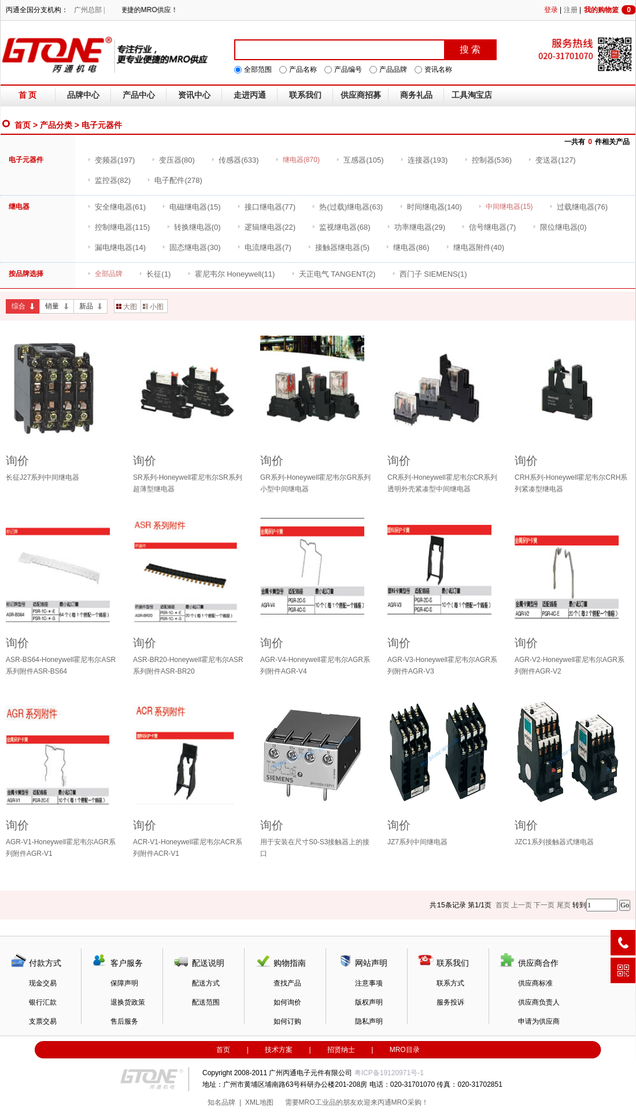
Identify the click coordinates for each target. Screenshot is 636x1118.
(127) (551, 160)
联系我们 (305, 95)
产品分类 (56, 125)
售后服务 (124, 1021)
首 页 (28, 95)
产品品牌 (393, 69)
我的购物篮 (610, 9)
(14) (116, 247)
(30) (191, 247)
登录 (551, 10)
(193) (424, 160)
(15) (191, 207)
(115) (118, 227)
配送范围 (206, 1002)
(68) (341, 227)
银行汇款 (43, 1002)
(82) (109, 180)
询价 (17, 460)
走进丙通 (250, 95)
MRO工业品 (317, 1102)
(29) (416, 227)
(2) (333, 274)
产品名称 (303, 69)
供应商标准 (535, 983)
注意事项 (369, 983)
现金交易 (43, 983)
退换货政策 (127, 1002)
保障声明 (124, 983)
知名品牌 (221, 1102)
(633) (234, 160)
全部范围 (258, 69)
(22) (266, 227)
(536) (488, 160)
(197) (111, 160)
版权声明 (369, 1002)
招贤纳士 (341, 1050)
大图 (126, 307)
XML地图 (259, 1102)
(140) (431, 207)
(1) (155, 274)
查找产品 (287, 983)
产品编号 (348, 69)
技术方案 (279, 1050)
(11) (231, 274)
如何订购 (287, 1021)
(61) (116, 207)
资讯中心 (194, 95)
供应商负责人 (539, 1002)
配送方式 (206, 983)
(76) (578, 207)
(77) (266, 207)
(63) (347, 207)
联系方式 (450, 983)
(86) (407, 247)
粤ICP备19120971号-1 (389, 1073)
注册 (571, 10)
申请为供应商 (539, 1021)
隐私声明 (369, 1021)
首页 (22, 125)
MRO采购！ (409, 1102)
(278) (174, 180)
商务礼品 (416, 95)
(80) (173, 160)
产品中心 (139, 95)
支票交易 (43, 1021)
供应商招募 (361, 95)
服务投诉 (450, 1002)
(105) (359, 160)
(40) (475, 247)
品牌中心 (83, 95)
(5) (338, 247)
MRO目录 (405, 1050)
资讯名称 (438, 69)
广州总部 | (89, 10)
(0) (194, 227)
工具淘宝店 (472, 95)
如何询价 (287, 1002)
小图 (153, 307)
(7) (488, 227)
